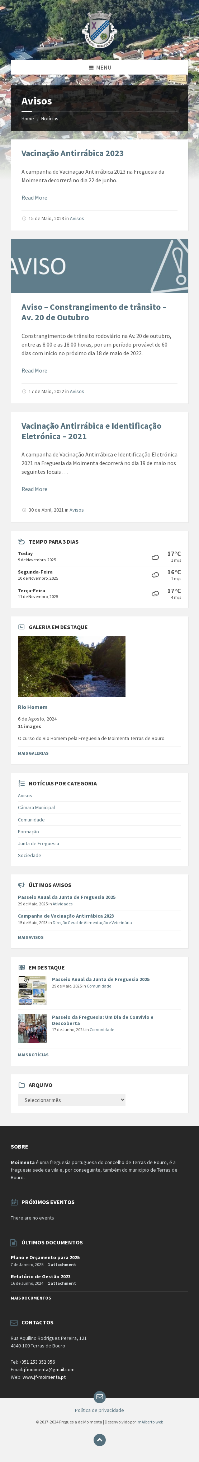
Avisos (77, 218)
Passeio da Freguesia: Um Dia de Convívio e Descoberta (102, 1020)
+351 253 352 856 (37, 1362)
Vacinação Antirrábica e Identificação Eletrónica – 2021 (91, 431)
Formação (28, 831)
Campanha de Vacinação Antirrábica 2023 (66, 916)
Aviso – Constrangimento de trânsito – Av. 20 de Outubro (94, 312)
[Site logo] (99, 46)
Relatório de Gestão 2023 (41, 1276)
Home (28, 118)
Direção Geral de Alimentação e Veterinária (92, 922)
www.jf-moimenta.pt (44, 1377)
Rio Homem (33, 707)
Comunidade (31, 819)
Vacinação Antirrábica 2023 (73, 153)
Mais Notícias (33, 1054)
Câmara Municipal (36, 807)
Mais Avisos (30, 937)
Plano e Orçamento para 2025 (45, 1257)
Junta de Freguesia (38, 843)
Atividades (62, 903)
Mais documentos (31, 1298)
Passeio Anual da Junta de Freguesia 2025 (66, 897)
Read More (34, 197)
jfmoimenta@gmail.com (49, 1369)
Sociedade (29, 855)
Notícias (49, 118)
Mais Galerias (33, 753)
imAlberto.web (150, 1422)
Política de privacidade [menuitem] (99, 1410)
